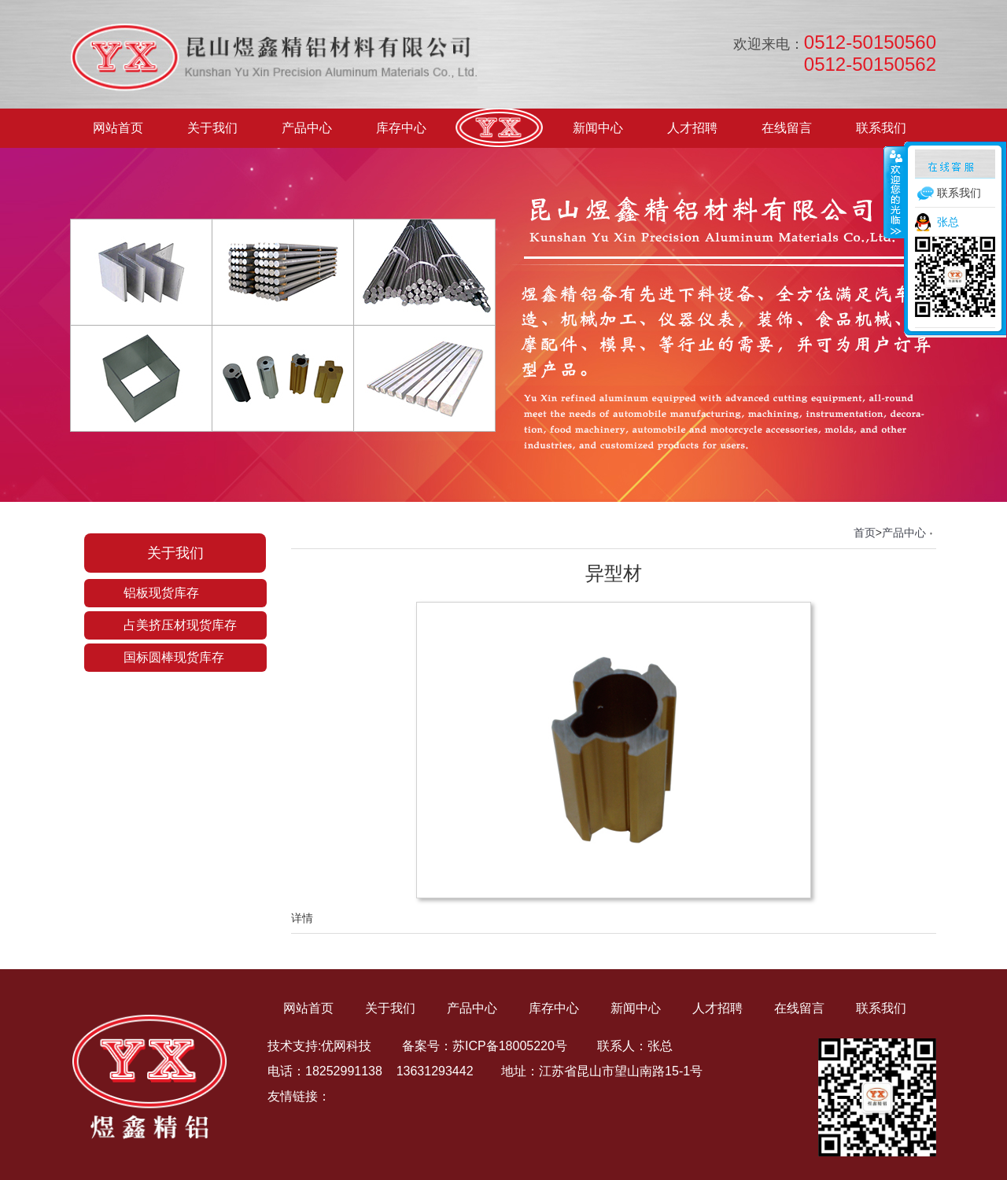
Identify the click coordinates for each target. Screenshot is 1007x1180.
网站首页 (118, 128)
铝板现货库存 (161, 592)
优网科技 (346, 1046)
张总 (948, 222)
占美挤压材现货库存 (180, 625)
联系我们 (881, 128)
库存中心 (401, 128)
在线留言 (787, 128)
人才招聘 (692, 128)
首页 (865, 532)
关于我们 (212, 128)
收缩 (894, 192)
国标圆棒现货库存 (174, 657)
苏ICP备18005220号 (509, 1046)
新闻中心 (598, 128)
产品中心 (307, 128)
